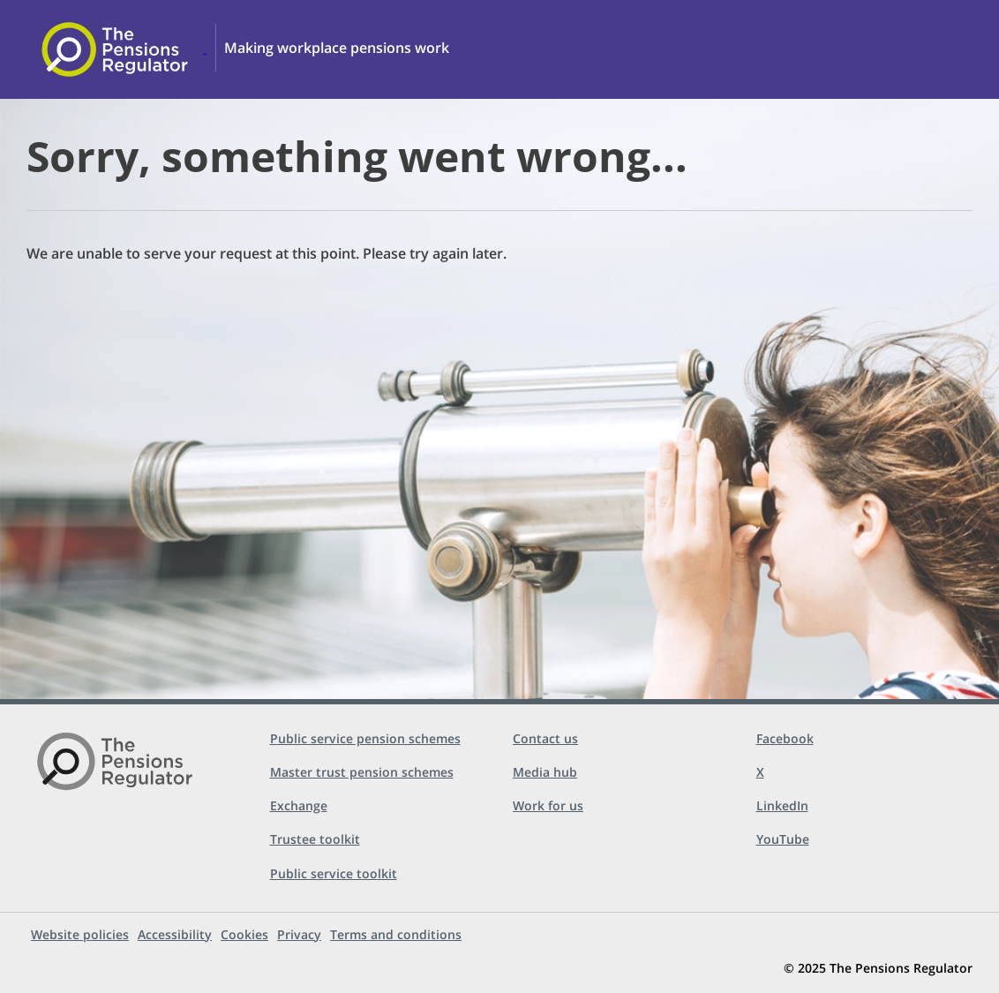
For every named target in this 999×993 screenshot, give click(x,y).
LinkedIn (782, 805)
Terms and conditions (396, 934)
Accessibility (175, 934)
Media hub (545, 772)
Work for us (548, 805)
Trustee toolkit (315, 839)
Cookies (244, 934)
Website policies (80, 934)
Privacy (299, 934)
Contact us (545, 738)
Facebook (785, 738)
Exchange (298, 805)
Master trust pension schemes (362, 772)
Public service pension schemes (365, 738)
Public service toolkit (333, 873)
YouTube (782, 839)
